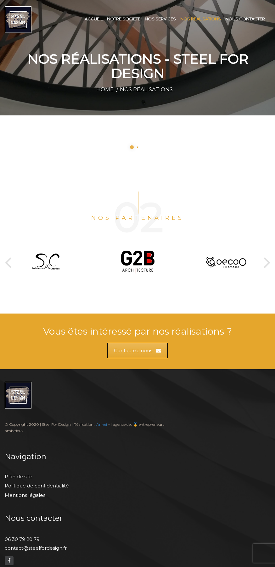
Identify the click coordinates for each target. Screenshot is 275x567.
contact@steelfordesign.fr (36, 548)
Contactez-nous (137, 350)
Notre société (123, 18)
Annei (101, 424)
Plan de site (18, 477)
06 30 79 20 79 (22, 539)
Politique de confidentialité (37, 486)
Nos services (160, 18)
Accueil (94, 18)
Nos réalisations (200, 18)
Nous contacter (245, 18)
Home (105, 89)
